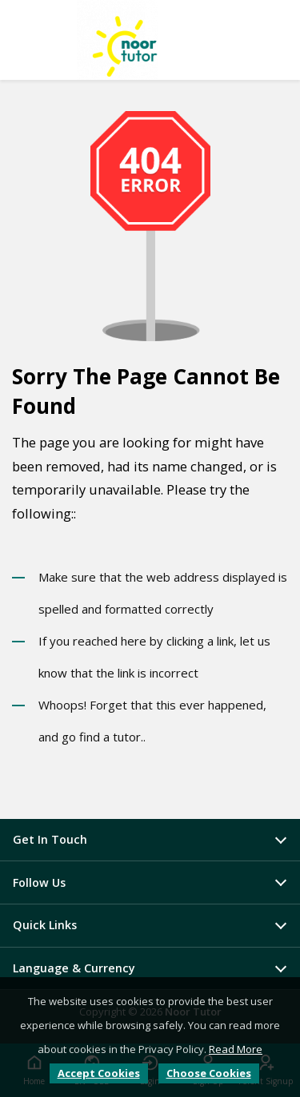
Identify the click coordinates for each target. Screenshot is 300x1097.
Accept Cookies (99, 1073)
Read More (235, 1049)
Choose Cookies (208, 1073)
